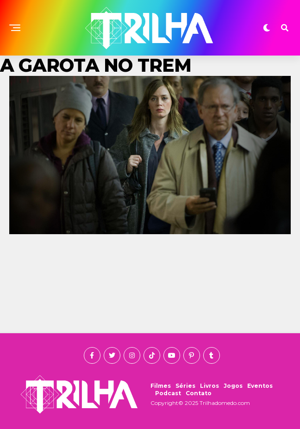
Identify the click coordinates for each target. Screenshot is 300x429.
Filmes (160, 385)
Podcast (168, 393)
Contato (199, 393)
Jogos (233, 385)
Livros (209, 385)
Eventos (260, 385)
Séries (185, 385)
